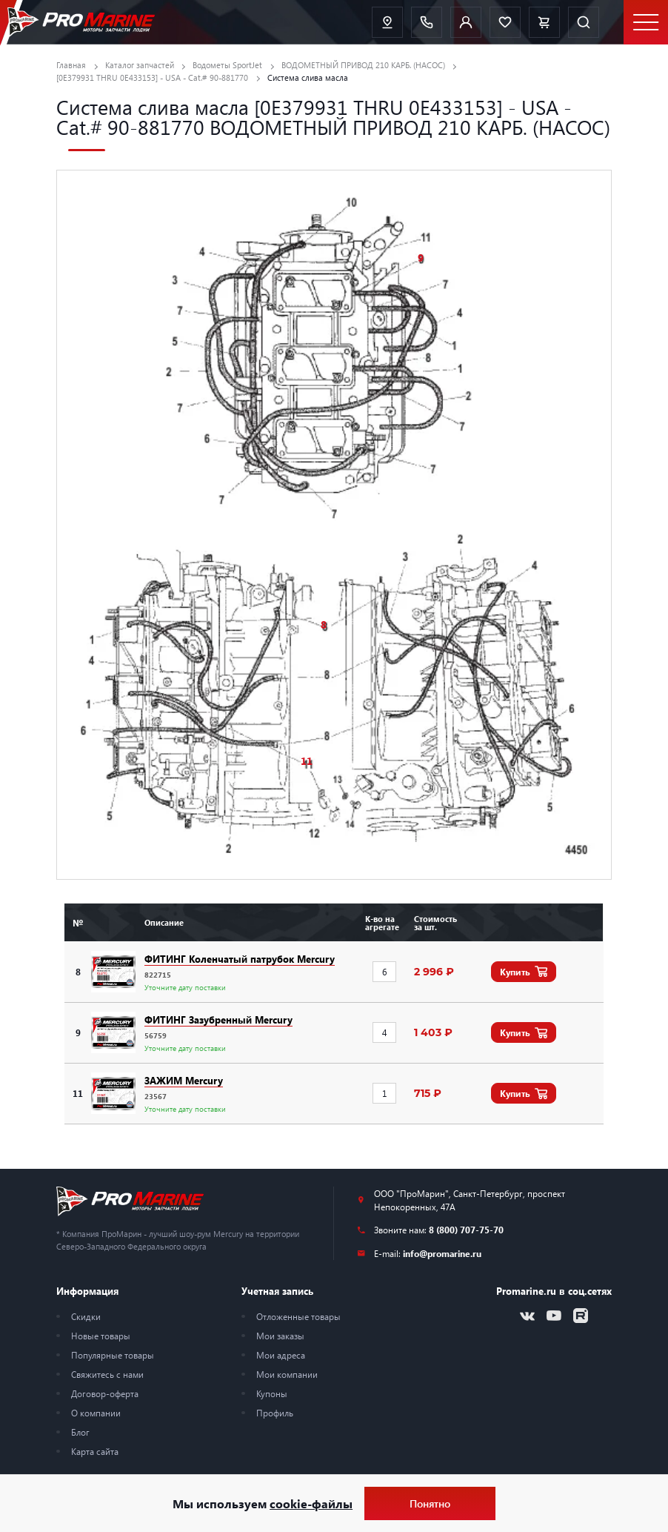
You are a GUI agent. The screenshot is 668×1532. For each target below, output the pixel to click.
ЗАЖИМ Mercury (183, 1080)
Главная (71, 64)
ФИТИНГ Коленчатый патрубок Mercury (239, 958)
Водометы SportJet (227, 64)
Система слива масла (307, 77)
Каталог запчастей (139, 64)
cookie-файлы (311, 1503)
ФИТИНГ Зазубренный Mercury (218, 1019)
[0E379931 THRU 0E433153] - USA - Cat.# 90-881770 (152, 77)
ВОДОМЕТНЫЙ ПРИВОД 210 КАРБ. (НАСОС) (363, 64)
